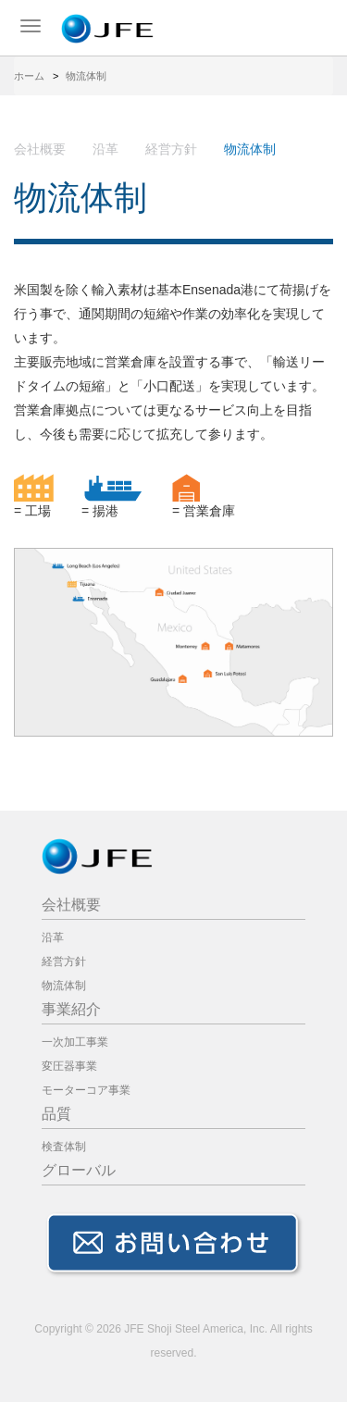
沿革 (105, 149)
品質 (56, 1114)
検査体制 (64, 1146)
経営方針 (171, 149)
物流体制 (64, 985)
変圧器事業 (69, 1066)
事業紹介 (71, 1009)
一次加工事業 (75, 1042)
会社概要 (40, 149)
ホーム (29, 75)
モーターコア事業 (86, 1090)
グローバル (79, 1170)
